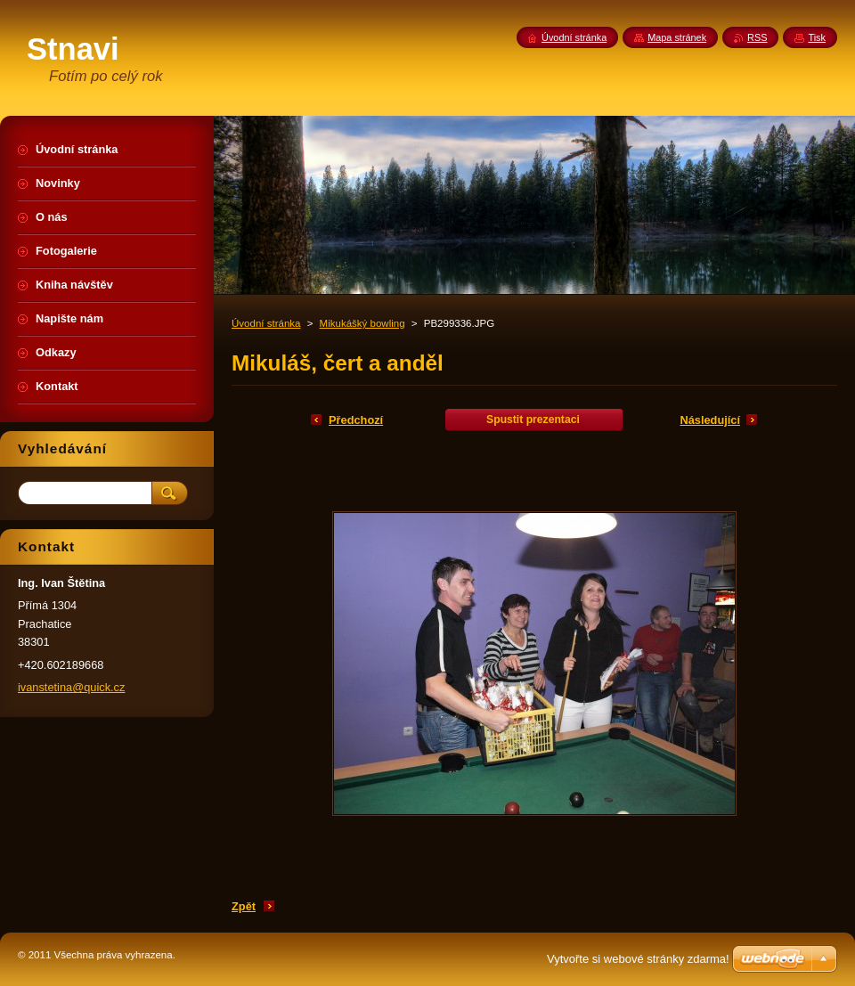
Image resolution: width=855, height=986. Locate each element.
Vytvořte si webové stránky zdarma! (638, 959)
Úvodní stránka (266, 323)
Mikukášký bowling (362, 323)
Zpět (244, 906)
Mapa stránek (676, 37)
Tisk (817, 37)
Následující (710, 420)
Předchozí (356, 420)
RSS (757, 37)
